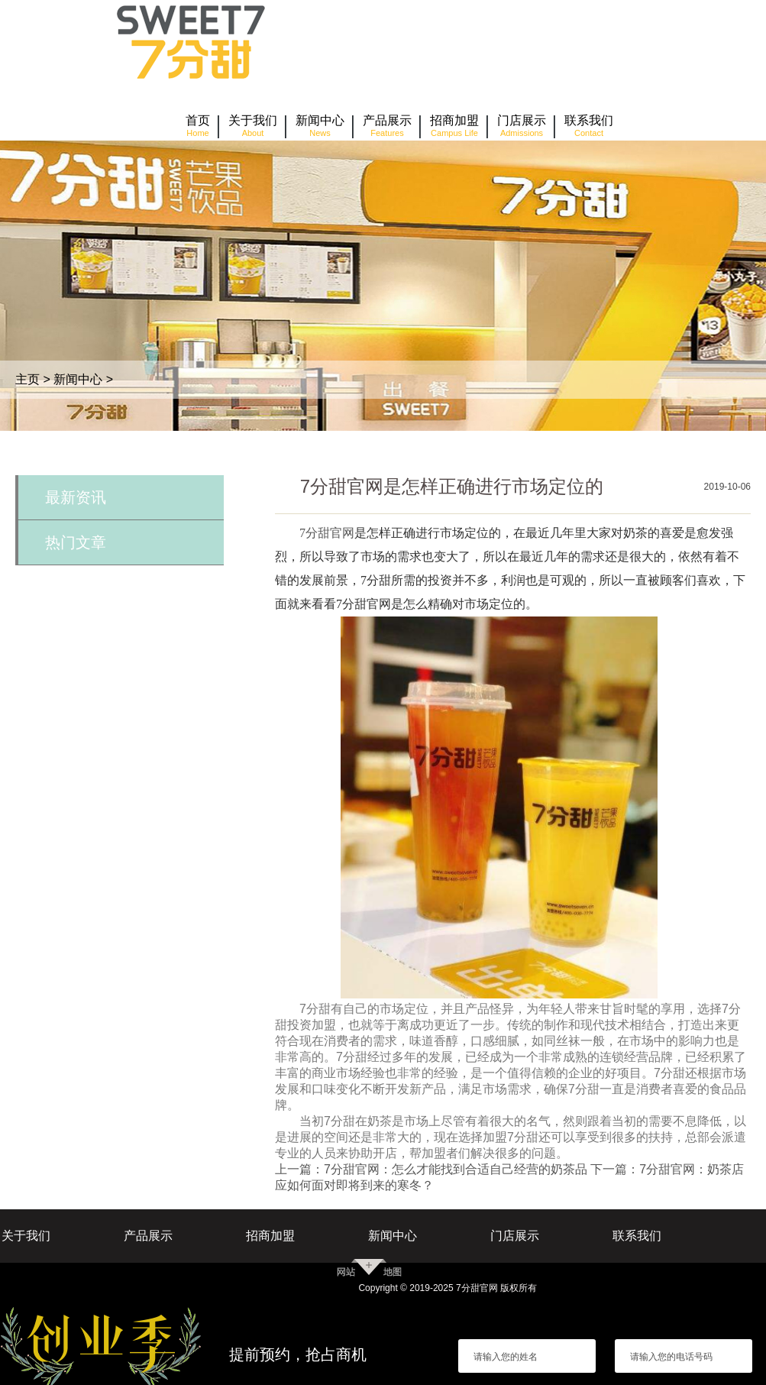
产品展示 (148, 1235)
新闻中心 (77, 379)
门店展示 (514, 1235)
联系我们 (636, 1235)
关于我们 (26, 1235)
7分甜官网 (326, 532)
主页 (27, 379)
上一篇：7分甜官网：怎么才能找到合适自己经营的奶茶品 (431, 1169)
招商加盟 (270, 1235)
